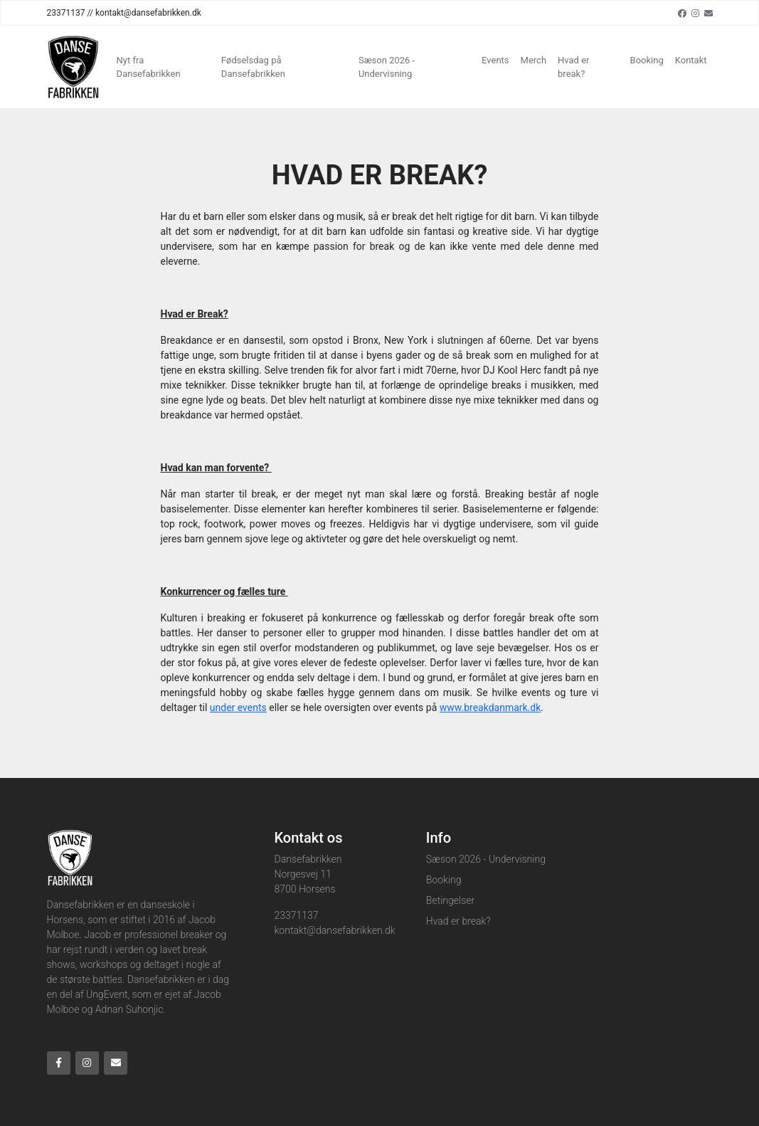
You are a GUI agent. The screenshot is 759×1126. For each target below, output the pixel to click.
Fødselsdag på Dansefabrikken (253, 67)
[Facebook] (682, 13)
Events (495, 60)
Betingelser (450, 900)
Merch (534, 60)
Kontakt (691, 60)
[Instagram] (695, 13)
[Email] (708, 13)
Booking (647, 60)
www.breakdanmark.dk (490, 707)
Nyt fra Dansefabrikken (149, 67)
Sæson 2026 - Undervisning (387, 67)
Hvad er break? (573, 67)
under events (238, 707)
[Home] (73, 66)
